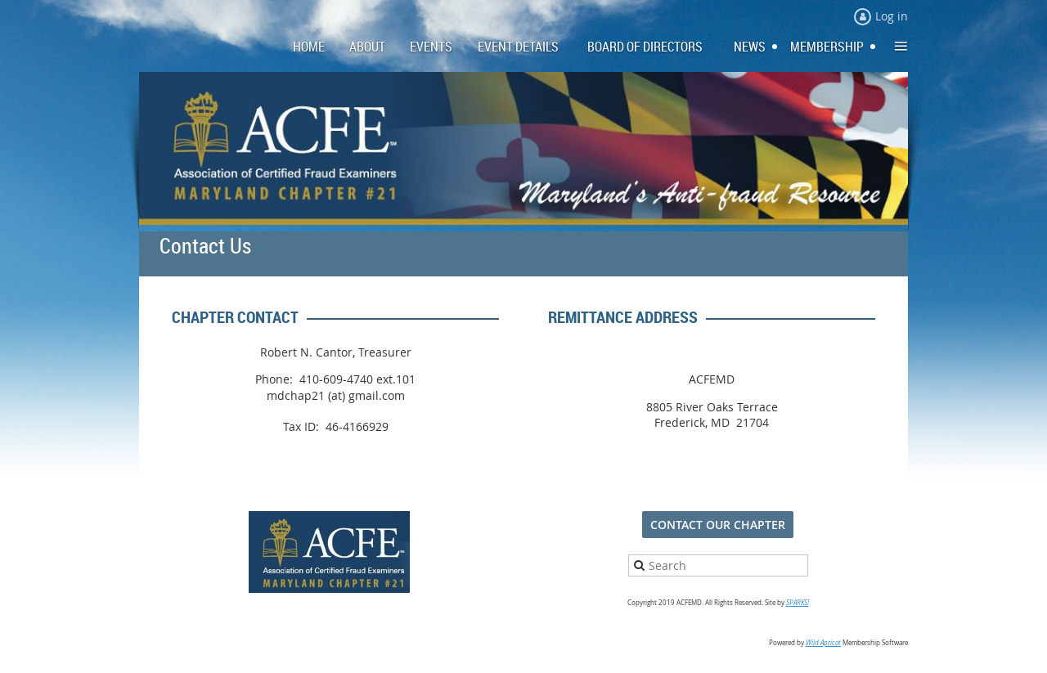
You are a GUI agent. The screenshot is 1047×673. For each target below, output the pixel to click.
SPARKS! (797, 603)
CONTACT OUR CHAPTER (717, 524)
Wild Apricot (823, 643)
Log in (891, 16)
